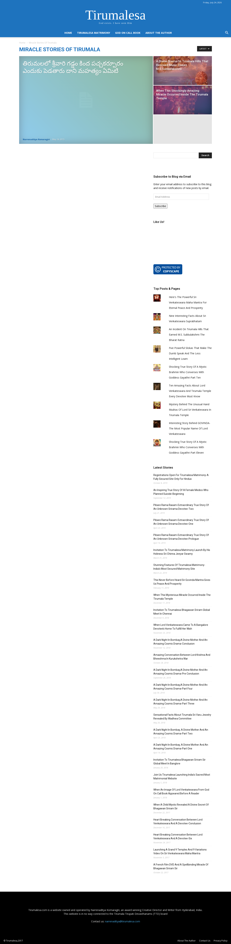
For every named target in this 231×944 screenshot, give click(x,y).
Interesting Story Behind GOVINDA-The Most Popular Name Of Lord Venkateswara (189, 428)
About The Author (158, 32)
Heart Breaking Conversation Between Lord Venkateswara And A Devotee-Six (177, 836)
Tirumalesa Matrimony (93, 32)
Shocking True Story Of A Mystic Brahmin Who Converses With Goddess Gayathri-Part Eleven (188, 447)
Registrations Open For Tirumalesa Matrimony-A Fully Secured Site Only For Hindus (181, 477)
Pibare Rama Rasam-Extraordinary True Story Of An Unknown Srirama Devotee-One (181, 522)
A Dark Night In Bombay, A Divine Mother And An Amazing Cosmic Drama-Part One (180, 746)
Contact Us (204, 940)
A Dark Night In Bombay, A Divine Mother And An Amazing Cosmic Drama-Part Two (180, 731)
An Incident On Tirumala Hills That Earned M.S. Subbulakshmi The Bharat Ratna (189, 334)
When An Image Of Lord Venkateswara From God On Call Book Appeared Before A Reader (181, 791)
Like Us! (158, 222)
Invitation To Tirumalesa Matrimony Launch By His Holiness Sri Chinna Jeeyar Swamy (181, 552)
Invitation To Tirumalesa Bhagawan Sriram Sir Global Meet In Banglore (179, 761)
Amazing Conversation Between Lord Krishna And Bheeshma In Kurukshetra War (181, 656)
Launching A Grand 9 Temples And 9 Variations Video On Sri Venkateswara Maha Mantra (180, 851)
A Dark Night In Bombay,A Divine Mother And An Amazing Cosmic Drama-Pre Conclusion (180, 671)
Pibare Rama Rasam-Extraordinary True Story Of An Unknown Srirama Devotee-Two (181, 507)
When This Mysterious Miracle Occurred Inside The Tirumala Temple (182, 596)
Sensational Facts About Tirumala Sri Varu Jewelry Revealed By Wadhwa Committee (182, 716)
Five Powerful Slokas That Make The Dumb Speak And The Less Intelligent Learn (190, 353)
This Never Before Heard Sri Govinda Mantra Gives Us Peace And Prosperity (181, 581)
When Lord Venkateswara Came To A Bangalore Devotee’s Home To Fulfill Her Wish (180, 626)
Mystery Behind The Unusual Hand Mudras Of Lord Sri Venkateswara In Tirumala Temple (190, 410)
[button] (226, 33)
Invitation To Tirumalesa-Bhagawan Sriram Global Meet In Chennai (181, 611)
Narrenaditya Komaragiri (36, 139)
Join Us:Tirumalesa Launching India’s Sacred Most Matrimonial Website (181, 776)
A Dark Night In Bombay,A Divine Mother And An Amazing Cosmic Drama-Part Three (180, 701)
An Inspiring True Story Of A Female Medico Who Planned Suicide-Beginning (180, 492)
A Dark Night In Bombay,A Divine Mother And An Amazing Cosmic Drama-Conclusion (180, 641)
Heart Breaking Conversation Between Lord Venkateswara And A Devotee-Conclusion (177, 821)
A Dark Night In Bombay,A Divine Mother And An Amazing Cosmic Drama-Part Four (180, 686)
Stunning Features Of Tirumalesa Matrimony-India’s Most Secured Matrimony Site (179, 567)
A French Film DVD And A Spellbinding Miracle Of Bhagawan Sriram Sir (180, 866)
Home (68, 32)
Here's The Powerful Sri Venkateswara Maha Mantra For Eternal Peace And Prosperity (188, 302)
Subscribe (160, 206)
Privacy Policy (220, 940)
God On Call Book (127, 32)
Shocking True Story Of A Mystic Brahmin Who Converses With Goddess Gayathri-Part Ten (188, 372)
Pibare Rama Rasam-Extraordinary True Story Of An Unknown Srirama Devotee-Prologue (181, 537)
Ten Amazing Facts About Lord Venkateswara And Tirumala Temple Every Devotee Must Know (190, 391)
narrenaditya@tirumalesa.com (122, 921)
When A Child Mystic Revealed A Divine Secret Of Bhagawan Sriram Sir (181, 806)
